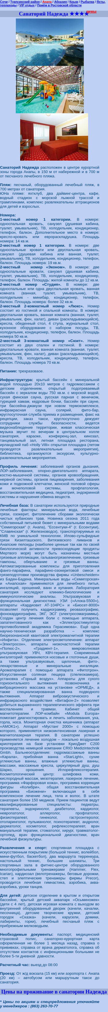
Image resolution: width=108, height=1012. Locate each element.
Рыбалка (87, 1)
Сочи (4, 1)
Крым (73, 1)
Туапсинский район (25, 1)
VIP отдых (27, 5)
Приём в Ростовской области (59, 5)
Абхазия (60, 1)
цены (91, 11)
